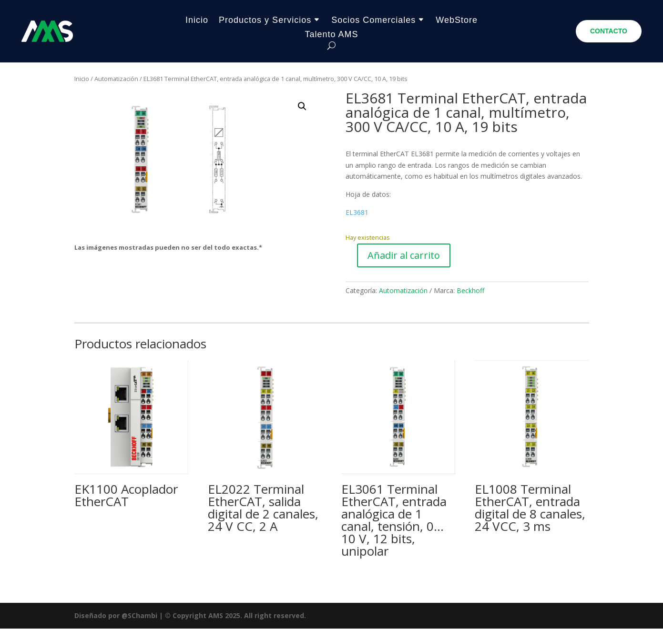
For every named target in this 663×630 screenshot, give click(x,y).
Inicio (196, 21)
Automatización (116, 80)
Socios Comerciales (373, 21)
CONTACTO (608, 31)
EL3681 (357, 213)
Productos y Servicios (265, 21)
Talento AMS (331, 35)
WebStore (457, 21)
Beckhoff (470, 291)
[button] (302, 107)
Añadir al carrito (403, 256)
